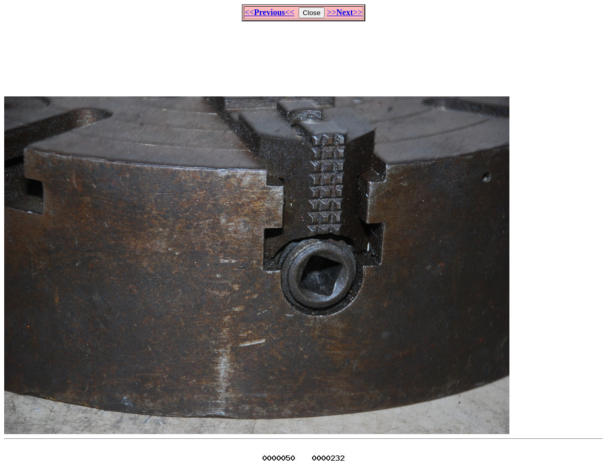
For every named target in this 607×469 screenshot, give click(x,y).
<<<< (269, 12)
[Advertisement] (304, 54)
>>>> (344, 12)
